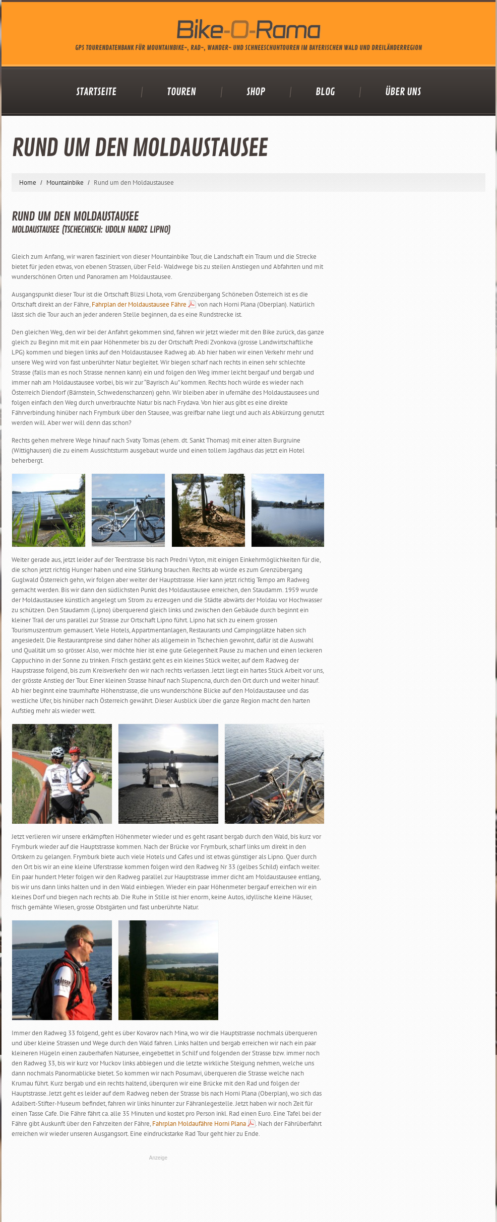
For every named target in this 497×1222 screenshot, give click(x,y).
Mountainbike (65, 182)
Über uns (403, 92)
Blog (325, 92)
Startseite (96, 92)
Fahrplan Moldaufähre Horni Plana (199, 1123)
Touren (181, 92)
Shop (255, 92)
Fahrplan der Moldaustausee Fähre (139, 304)
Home (27, 182)
